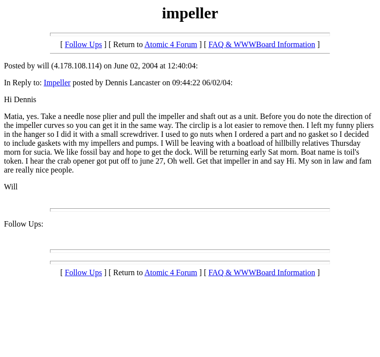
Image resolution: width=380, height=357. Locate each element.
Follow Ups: (24, 224)
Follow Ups (83, 44)
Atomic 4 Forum (170, 44)
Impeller (57, 82)
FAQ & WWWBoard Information (261, 44)
